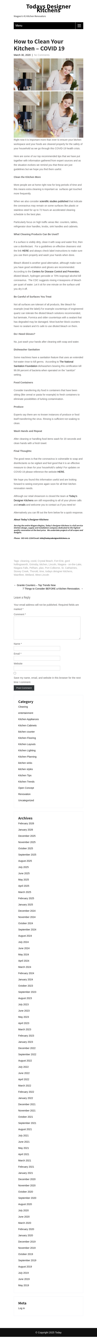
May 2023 (23, 1021)
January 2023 (25, 1046)
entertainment (25, 717)
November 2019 (27, 1252)
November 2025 (27, 846)
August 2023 (25, 1002)
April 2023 (23, 1027)
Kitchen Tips (24, 779)
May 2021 (23, 1152)
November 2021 (27, 1114)
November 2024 (27, 921)
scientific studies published (54, 201)
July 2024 (23, 946)
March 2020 (24, 1227)
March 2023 (24, 1033)
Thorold (34, 571)
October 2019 (25, 1258)
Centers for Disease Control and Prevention (55, 271)
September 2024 (27, 933)
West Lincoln (42, 574)
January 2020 (25, 1239)
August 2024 (25, 940)
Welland (29, 574)
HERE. (61, 471)
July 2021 (23, 1139)
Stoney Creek (21, 571)
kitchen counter (26, 735)
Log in (21, 1312)
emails (21, 504)
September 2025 (27, 858)
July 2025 (23, 871)
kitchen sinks (25, 767)
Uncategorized (26, 804)
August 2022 (25, 1064)
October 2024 (25, 927)
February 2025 (26, 902)
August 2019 (25, 1270)
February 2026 (26, 827)
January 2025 (25, 908)
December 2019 (27, 1245)
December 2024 (27, 915)
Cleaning (23, 711)
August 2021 (25, 1133)
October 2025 (25, 852)
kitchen (43, 564)
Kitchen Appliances (28, 723)
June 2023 (24, 1014)
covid (33, 561)
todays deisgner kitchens (58, 571)
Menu (18, 25)
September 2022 (27, 1058)
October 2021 (25, 1121)
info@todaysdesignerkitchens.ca (55, 538)
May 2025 (23, 883)
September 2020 (27, 1202)
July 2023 (23, 1008)
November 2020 (27, 1189)
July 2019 (23, 1277)
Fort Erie (59, 561)
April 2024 (23, 965)
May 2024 (23, 958)
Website (18, 667)
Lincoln (52, 564)
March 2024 (24, 971)
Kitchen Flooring (27, 742)
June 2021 (24, 1146)
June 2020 (24, 1220)
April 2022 (23, 1083)
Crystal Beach (45, 561)
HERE (25, 250)
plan (41, 567)
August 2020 (25, 1208)
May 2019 (23, 1289)
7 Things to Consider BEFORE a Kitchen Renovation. (53, 588)
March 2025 (24, 896)
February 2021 (26, 1171)
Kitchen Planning (27, 760)
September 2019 (27, 1264)
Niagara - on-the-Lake (69, 564)
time (41, 571)
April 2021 (23, 1158)
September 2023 (27, 996)
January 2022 (25, 1102)
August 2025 (25, 865)
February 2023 (26, 1039)
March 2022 (24, 1089)
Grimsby (33, 564)
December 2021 (27, 1108)
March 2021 (24, 1164)
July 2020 (23, 1214)
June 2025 (24, 877)
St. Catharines (69, 567)
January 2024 (25, 983)
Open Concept (26, 792)
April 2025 (23, 890)
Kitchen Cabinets (27, 729)
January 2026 (25, 833)
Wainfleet (19, 574)
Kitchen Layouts (27, 748)
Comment (20, 614)
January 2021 (25, 1177)
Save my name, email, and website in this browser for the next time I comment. (47, 684)
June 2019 (24, 1283)
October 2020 (25, 1195)
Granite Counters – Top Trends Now (35, 585)
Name (18, 648)
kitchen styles (25, 773)
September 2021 (27, 1127)
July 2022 (23, 1071)
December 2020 (27, 1183)
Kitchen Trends (26, 785)
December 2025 (27, 840)
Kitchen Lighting (27, 754)
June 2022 (24, 1077)
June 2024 (24, 952)
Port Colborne (52, 567)
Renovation (24, 798)
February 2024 (26, 977)
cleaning (24, 561)
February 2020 (26, 1233)
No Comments (42, 55)
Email (17, 657)
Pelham (33, 567)
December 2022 (27, 1052)
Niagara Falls (21, 567)
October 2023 (25, 989)
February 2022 (26, 1096)
